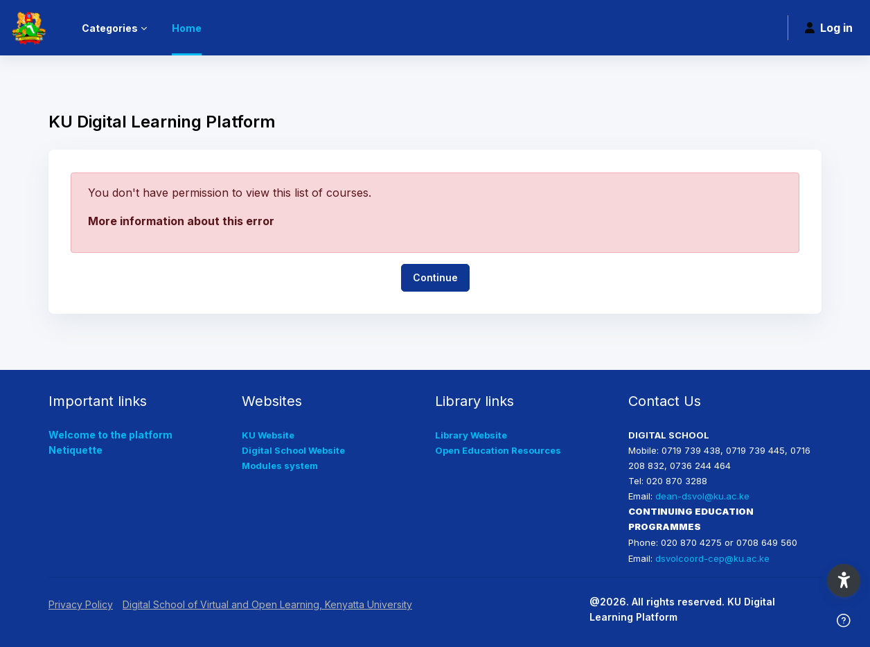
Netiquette (75, 450)
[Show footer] (843, 620)
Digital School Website (293, 450)
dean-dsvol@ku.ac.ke (702, 496)
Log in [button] (829, 28)
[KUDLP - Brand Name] (28, 27)
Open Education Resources (498, 450)
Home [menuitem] (187, 28)
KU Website (268, 435)
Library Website (471, 435)
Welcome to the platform (110, 435)
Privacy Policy (80, 604)
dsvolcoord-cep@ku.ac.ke (712, 558)
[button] (843, 580)
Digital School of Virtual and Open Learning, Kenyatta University (267, 604)
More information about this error (181, 221)
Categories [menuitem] (110, 28)
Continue (435, 277)
